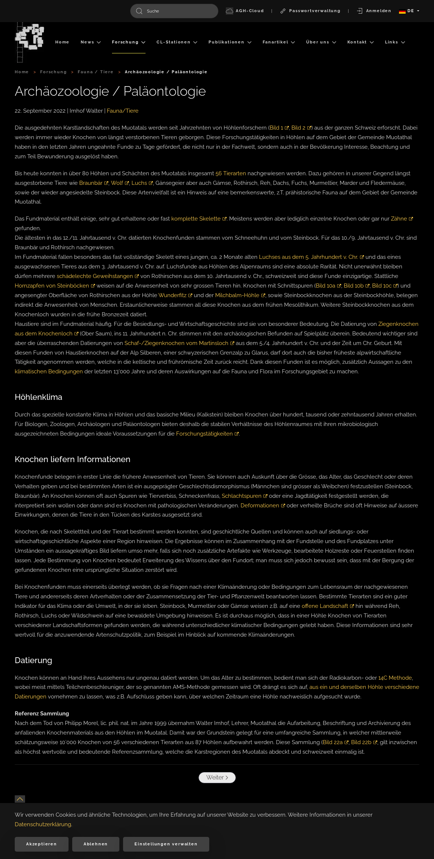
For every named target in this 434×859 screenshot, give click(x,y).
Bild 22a (336, 742)
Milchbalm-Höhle (240, 295)
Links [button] (395, 42)
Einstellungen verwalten (165, 844)
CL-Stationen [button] (177, 42)
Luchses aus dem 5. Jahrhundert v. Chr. (311, 257)
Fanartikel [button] (279, 42)
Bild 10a (328, 285)
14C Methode (395, 678)
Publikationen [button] (230, 42)
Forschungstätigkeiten (207, 433)
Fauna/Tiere (123, 111)
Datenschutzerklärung (43, 824)
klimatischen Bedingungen (49, 371)
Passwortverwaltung (310, 11)
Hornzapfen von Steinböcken (55, 285)
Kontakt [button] (360, 42)
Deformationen (263, 505)
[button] (20, 799)
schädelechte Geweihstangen (98, 276)
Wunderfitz (175, 295)
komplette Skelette (199, 218)
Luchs (142, 183)
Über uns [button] (321, 42)
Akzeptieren (41, 844)
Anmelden (374, 11)
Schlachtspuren (244, 496)
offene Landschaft (328, 606)
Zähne (402, 218)
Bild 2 (301, 127)
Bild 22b (364, 742)
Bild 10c (385, 285)
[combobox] (174, 11)
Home (62, 42)
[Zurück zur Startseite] (29, 42)
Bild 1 (279, 127)
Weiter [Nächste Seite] (216, 777)
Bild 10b (357, 285)
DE (407, 10)
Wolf (120, 183)
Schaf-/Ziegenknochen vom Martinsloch (179, 343)
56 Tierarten (231, 173)
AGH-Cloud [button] (245, 11)
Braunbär (93, 183)
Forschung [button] (129, 42)
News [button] (91, 42)
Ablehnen (96, 844)
